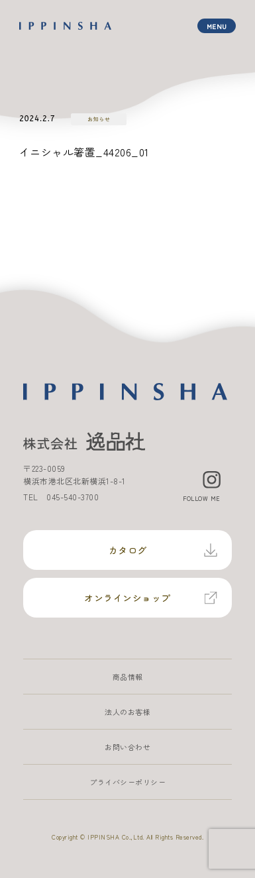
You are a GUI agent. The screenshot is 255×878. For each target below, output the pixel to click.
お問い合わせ (127, 746)
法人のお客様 (127, 711)
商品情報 (128, 676)
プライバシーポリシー (127, 782)
